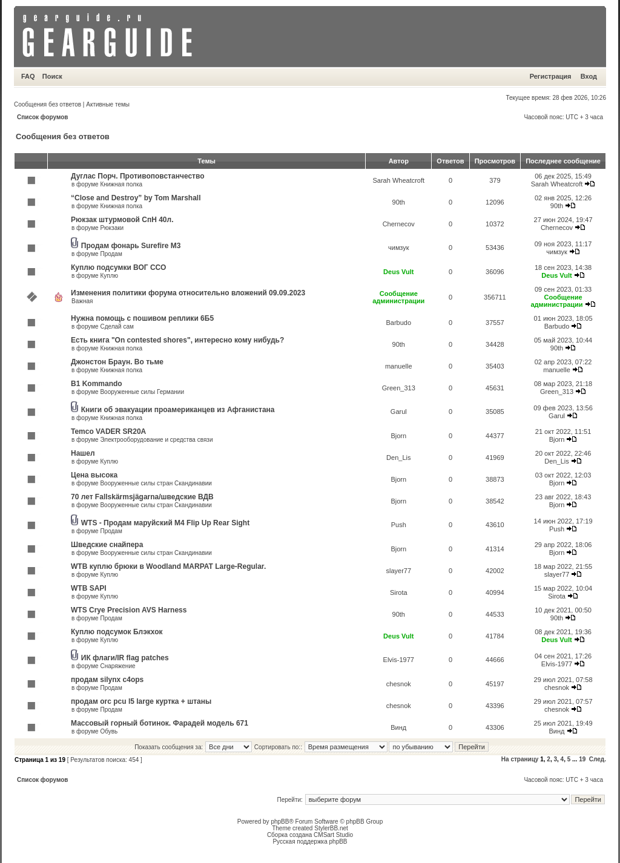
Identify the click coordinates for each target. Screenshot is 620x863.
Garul (399, 411)
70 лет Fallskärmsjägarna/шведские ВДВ (142, 497)
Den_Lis (398, 457)
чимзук (398, 247)
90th (398, 202)
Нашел (83, 453)
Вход (589, 76)
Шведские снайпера (107, 544)
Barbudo (398, 322)
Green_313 (398, 388)
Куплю (109, 275)
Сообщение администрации (398, 297)
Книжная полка (121, 184)
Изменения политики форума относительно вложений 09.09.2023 (188, 293)
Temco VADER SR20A (108, 431)
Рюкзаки (112, 228)
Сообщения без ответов (47, 104)
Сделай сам (116, 326)
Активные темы (108, 104)
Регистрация (551, 76)
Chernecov (399, 224)
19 (582, 759)
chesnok (398, 683)
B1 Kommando (96, 383)
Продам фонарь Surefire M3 (131, 245)
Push (398, 524)
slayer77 (398, 570)
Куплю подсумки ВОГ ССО (118, 267)
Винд (398, 727)
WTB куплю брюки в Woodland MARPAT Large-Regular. (168, 566)
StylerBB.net (331, 828)
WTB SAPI (89, 588)
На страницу (520, 759)
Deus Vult (398, 271)
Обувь (108, 731)
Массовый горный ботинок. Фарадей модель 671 (159, 723)
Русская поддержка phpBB (309, 841)
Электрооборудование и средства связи (156, 439)
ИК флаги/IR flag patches (125, 658)
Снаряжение (117, 666)
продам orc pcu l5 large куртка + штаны (141, 701)
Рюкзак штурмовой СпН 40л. (122, 219)
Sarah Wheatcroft (398, 180)
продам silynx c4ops (107, 679)
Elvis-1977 (398, 659)
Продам (111, 254)
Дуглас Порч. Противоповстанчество (138, 176)
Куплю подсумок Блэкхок (117, 632)
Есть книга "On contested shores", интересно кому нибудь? (177, 340)
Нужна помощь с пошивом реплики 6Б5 (142, 318)
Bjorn (398, 435)
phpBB (280, 821)
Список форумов (42, 117)
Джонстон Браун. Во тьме (117, 362)
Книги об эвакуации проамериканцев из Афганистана (178, 409)
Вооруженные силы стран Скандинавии (155, 483)
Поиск (52, 76)
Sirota (398, 592)
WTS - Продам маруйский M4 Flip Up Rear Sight (165, 523)
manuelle (398, 366)
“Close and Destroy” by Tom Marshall (136, 198)
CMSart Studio (333, 835)
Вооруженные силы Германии (142, 392)
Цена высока (94, 475)
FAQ (28, 76)
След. (597, 759)
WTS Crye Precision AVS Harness (128, 610)
